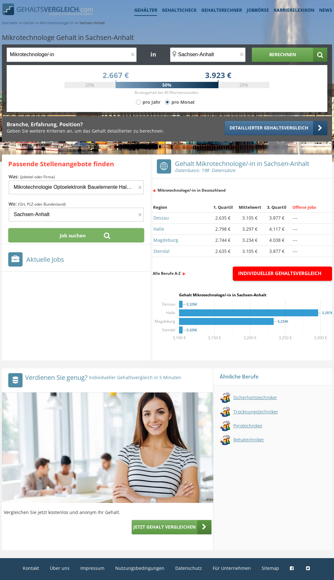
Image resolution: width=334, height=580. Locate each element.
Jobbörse (258, 10)
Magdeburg (165, 240)
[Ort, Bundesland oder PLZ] (208, 55)
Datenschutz (188, 568)
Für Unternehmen (232, 568)
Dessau (161, 218)
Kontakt (31, 568)
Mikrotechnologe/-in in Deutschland (191, 190)
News (325, 10)
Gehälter (145, 10)
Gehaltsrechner (221, 10)
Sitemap (270, 568)
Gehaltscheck (179, 10)
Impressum (92, 568)
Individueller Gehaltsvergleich (279, 273)
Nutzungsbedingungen (139, 568)
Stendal (161, 251)
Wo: (37, 204)
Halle (158, 229)
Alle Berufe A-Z (167, 273)
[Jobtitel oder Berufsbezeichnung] (72, 55)
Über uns (60, 568)
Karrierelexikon (294, 10)
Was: (32, 177)
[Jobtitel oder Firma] (76, 187)
